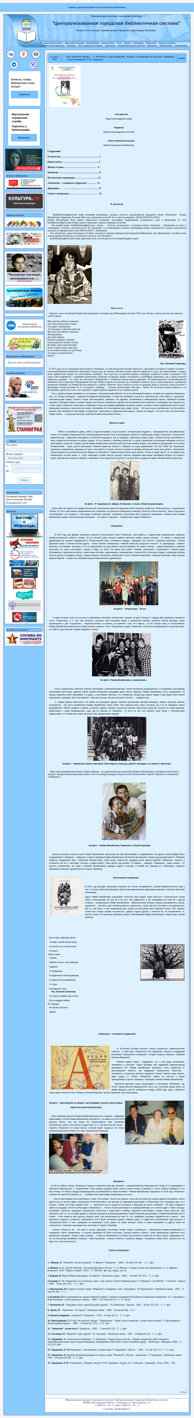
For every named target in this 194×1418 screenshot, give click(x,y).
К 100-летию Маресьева (53, 45)
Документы (110, 45)
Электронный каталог (53, 43)
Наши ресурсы (107, 43)
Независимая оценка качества (131, 45)
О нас (119, 43)
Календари (138, 43)
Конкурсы (71, 45)
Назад (182, 58)
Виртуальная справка (74, 43)
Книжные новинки (167, 43)
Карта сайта (151, 43)
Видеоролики (181, 45)
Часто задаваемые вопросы (90, 45)
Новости (127, 43)
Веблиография (166, 45)
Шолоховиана (93, 43)
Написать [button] (24, 137)
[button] (11, 55)
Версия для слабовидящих (24, 362)
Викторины (152, 45)
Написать (24, 94)
